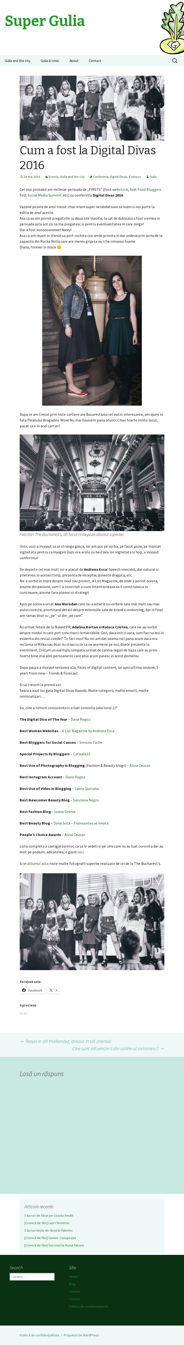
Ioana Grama (64, 811)
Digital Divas (118, 176)
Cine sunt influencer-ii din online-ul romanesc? (118, 1048)
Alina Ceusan (140, 765)
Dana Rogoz (81, 719)
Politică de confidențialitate (89, 1306)
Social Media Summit (45, 195)
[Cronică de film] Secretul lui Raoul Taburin (54, 1245)
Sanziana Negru (86, 800)
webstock (120, 189)
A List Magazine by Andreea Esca (88, 730)
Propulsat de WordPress (81, 1335)
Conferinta (100, 176)
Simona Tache (90, 742)
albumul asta (38, 863)
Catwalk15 (81, 753)
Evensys (135, 176)
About (74, 60)
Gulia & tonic (50, 60)
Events (53, 176)
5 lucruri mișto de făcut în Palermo (48, 1230)
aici (81, 851)
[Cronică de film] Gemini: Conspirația (50, 1238)
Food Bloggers (149, 189)
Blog (72, 1284)
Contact (95, 60)
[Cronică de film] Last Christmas (46, 1223)
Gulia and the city (17, 60)
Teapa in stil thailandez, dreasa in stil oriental (65, 1041)
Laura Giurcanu (87, 788)
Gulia (153, 176)
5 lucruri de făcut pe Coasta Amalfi (48, 1215)
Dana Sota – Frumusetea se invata (81, 823)
